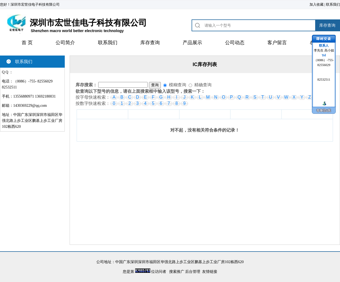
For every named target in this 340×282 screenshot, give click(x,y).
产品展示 (192, 42)
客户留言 (277, 42)
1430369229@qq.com (30, 106)
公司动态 (234, 42)
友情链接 (209, 272)
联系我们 (333, 4)
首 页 (27, 42)
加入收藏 (317, 4)
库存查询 (150, 42)
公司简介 (65, 42)
